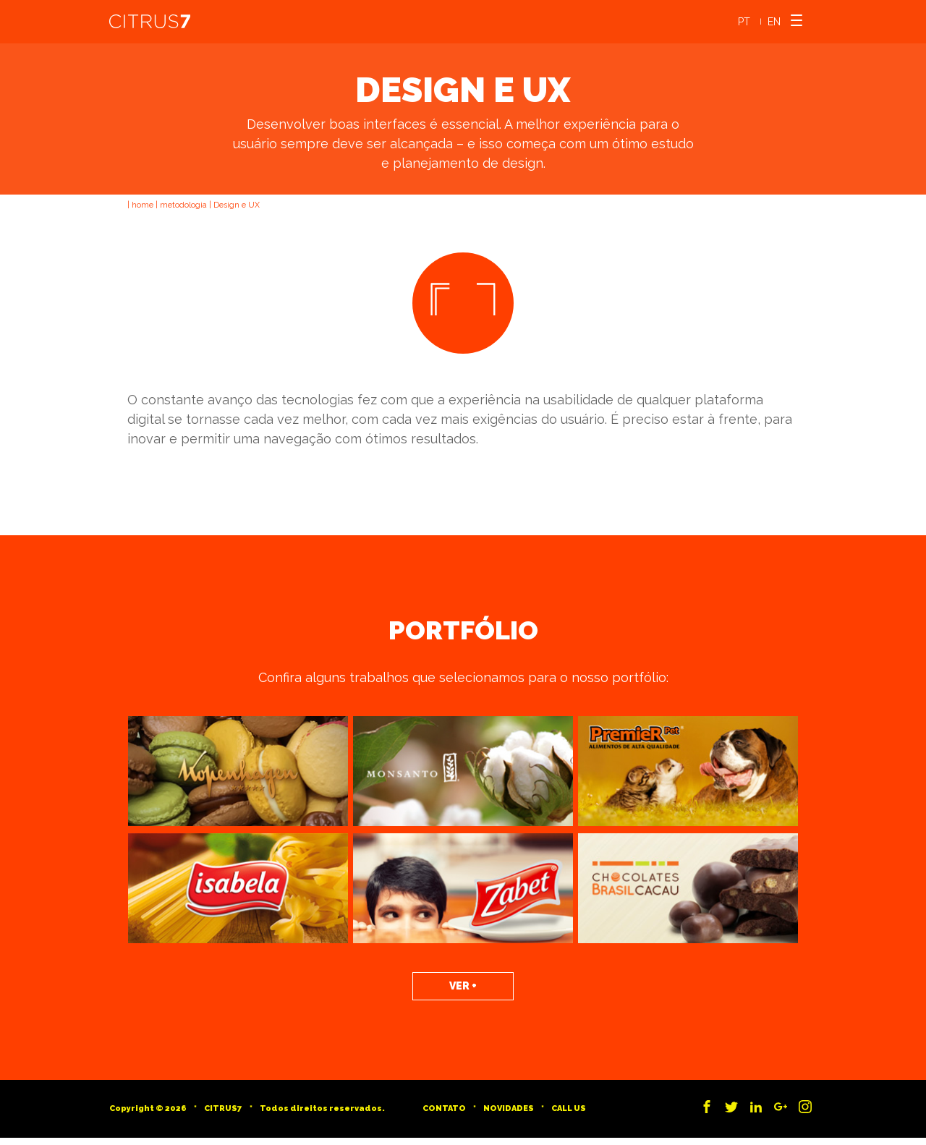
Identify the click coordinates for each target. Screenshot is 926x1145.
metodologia (183, 205)
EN (774, 22)
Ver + (463, 986)
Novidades (508, 1108)
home (142, 205)
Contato (444, 1108)
